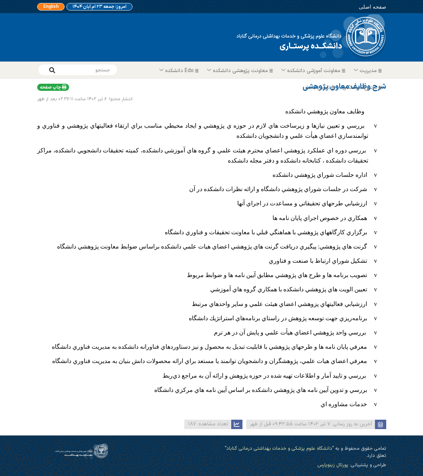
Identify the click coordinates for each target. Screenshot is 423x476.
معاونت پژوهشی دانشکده (240, 71)
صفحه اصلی (372, 6)
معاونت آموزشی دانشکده (313, 71)
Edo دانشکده (179, 71)
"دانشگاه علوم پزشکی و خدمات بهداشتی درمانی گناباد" (279, 448)
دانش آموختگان (363, 88)
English (51, 6)
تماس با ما (322, 88)
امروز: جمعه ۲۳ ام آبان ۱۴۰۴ (99, 6)
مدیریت (368, 71)
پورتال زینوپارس (332, 464)
